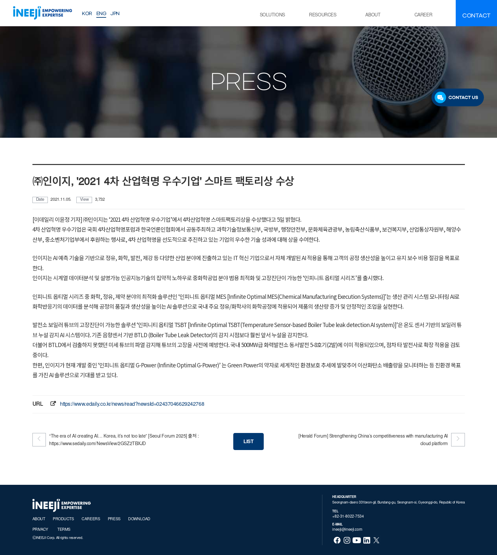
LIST (248, 442)
